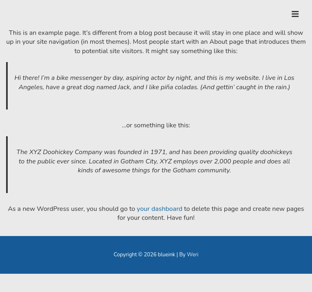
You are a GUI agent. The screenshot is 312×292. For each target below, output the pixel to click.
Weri (192, 254)
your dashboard (159, 208)
